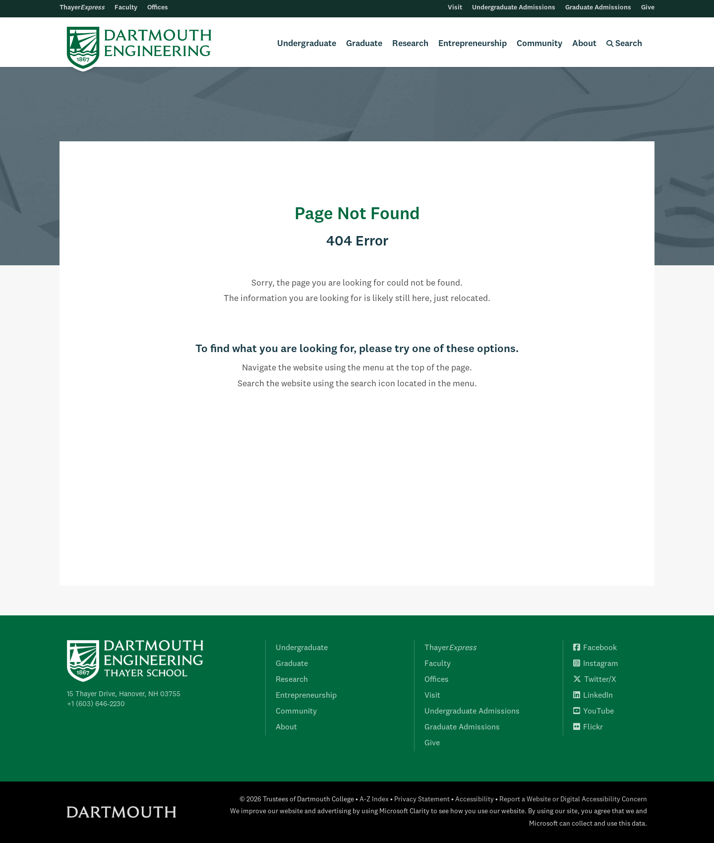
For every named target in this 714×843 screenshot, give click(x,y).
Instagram (595, 664)
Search (624, 44)
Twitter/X (594, 680)
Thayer (82, 7)
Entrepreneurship (472, 44)
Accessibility (474, 799)
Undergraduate (306, 44)
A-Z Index (374, 799)
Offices (157, 7)
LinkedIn (593, 696)
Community (539, 44)
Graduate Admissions (598, 7)
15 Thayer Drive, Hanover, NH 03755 (123, 694)
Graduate (364, 44)
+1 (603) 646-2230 (96, 704)
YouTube (593, 712)
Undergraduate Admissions (513, 7)
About (584, 44)
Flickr (588, 727)
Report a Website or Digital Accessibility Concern (573, 799)
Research (410, 44)
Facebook (595, 648)
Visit (455, 7)
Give (647, 7)
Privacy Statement (422, 799)
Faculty (126, 7)
